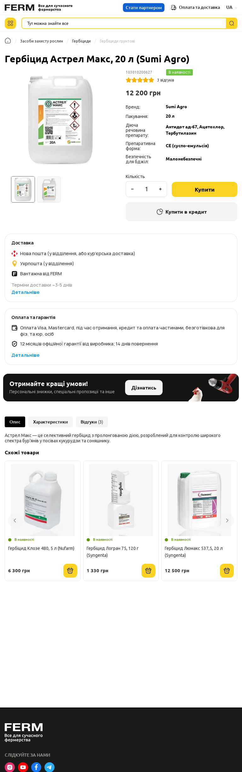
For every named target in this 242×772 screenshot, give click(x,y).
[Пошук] (231, 23)
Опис (14, 421)
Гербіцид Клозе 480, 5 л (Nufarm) (41, 548)
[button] (10, 23)
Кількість (135, 176)
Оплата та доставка (195, 7)
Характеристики (50, 421)
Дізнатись (143, 387)
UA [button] (231, 7)
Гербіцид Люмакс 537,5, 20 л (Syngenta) (194, 552)
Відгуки (92, 421)
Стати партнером (144, 7)
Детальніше (25, 292)
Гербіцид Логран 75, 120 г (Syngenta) (113, 552)
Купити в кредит (182, 212)
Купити (205, 189)
